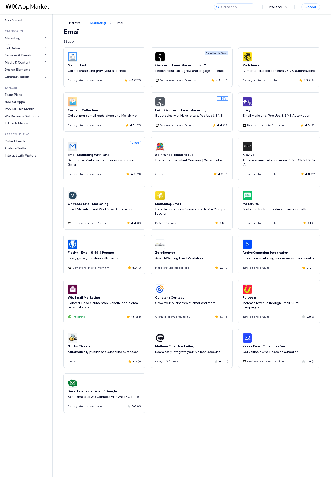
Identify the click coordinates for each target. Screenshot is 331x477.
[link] (26, 20)
